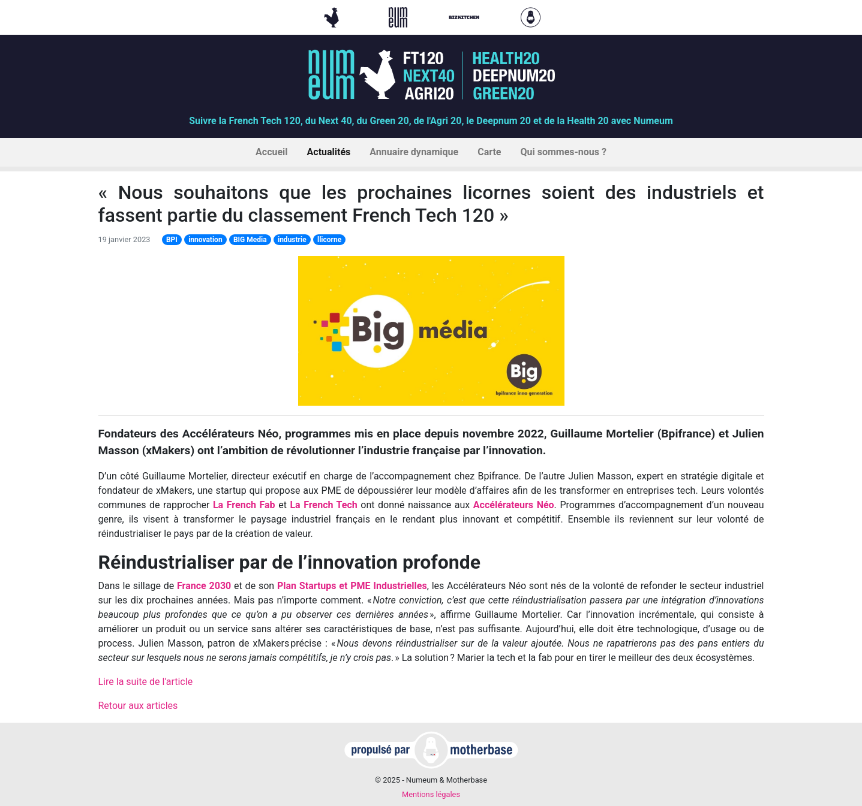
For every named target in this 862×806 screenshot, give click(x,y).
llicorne (329, 240)
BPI (172, 240)
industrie (292, 240)
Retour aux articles (138, 705)
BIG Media (250, 240)
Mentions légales (431, 794)
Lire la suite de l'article (145, 681)
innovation (205, 240)
